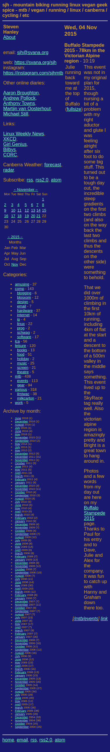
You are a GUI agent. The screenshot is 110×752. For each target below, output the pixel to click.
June (18, 418)
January (20, 482)
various (21, 389)
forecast (52, 164)
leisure (20, 345)
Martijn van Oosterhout (27, 108)
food (20, 354)
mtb (18, 376)
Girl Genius (15, 144)
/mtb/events (86, 618)
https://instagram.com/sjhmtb (33, 72)
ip (18, 319)
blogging (24, 293)
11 (19, 210)
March (19, 476)
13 (33, 210)
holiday (23, 359)
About (9, 37)
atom (56, 179)
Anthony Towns (19, 103)
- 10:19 (85, 53)
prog (21, 328)
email (21, 306)
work (19, 402)
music (22, 363)
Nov (14, 264)
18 (19, 216)
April (18, 472)
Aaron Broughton (21, 92)
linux (21, 323)
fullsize (74, 109)
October (20, 463)
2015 (15, 237)
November (25, 189)
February (20, 479)
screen (22, 367)
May (17, 434)
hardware (25, 310)
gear (21, 385)
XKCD (9, 138)
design (22, 302)
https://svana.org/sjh (35, 62)
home (8, 739)
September (22, 440)
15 (44, 210)
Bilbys (9, 149)
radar (8, 169)
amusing (22, 284)
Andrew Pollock (19, 98)
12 (27, 210)
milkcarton (25, 398)
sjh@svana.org (32, 52)
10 (13, 210)
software (24, 337)
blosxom (24, 297)
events (22, 380)
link (104, 618)
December (21, 421)
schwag (23, 332)
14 (38, 210)
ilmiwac (23, 394)
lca (17, 341)
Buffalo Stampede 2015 (94, 513)
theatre (23, 372)
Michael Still (15, 113)
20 (33, 216)
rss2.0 (41, 179)
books (22, 350)
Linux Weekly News (23, 133)
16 (6, 216)
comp (19, 288)
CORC (10, 154)
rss (30, 179)
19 (27, 216)
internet (23, 315)
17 (13, 216)
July (17, 427)
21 (38, 216)
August (19, 424)
